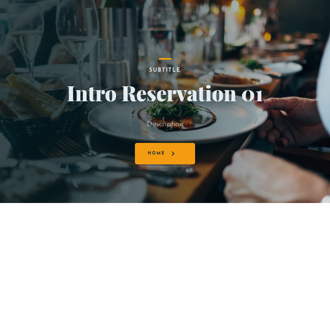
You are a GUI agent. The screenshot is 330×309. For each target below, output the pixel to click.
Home (156, 153)
